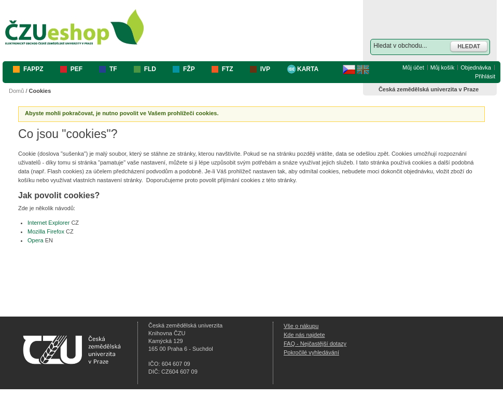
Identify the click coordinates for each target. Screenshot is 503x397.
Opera (35, 240)
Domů (16, 91)
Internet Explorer (48, 223)
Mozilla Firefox (45, 231)
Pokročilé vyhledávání (311, 352)
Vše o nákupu (301, 326)
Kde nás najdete (304, 335)
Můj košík (442, 67)
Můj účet (413, 67)
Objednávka (475, 67)
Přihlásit (485, 76)
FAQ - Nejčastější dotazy (315, 343)
